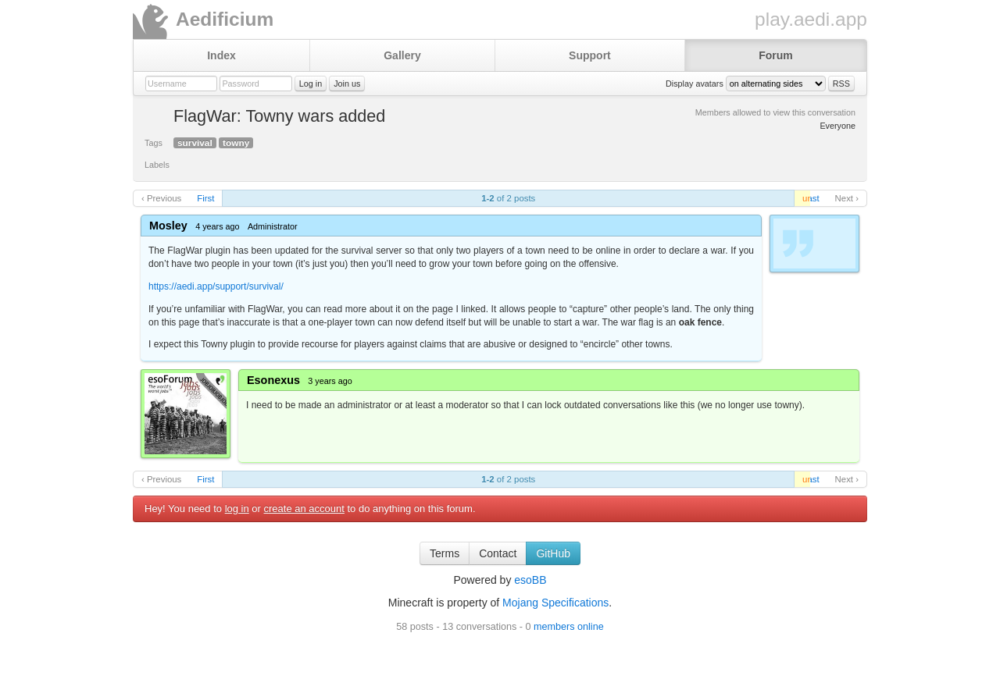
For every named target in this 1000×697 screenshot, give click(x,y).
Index (221, 55)
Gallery (402, 55)
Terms (444, 553)
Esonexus (273, 380)
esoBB (530, 580)
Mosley (168, 225)
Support (590, 55)
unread (806, 198)
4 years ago (217, 226)
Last (811, 198)
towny (236, 142)
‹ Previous (161, 198)
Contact (497, 553)
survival (194, 142)
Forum (776, 55)
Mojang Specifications (555, 602)
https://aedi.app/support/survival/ (216, 286)
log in (237, 508)
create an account (304, 508)
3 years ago (330, 381)
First (205, 198)
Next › (847, 198)
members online (569, 626)
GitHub (553, 553)
